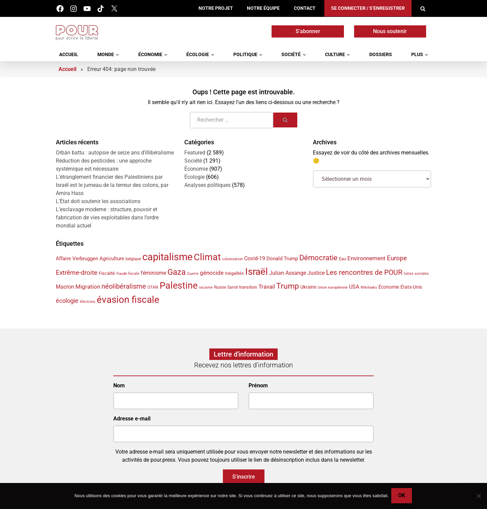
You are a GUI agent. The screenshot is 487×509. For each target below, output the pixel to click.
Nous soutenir (390, 31)
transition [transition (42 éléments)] (248, 287)
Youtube (87, 8)
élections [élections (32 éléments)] (87, 301)
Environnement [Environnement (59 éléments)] (366, 258)
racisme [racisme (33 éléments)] (206, 287)
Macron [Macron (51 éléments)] (65, 287)
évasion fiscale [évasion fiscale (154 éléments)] (128, 299)
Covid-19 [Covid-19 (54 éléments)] (254, 258)
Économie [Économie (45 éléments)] (388, 287)
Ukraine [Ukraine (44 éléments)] (308, 287)
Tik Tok (100, 8)
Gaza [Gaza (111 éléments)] (176, 272)
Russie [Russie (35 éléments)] (220, 287)
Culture (335, 54)
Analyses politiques (207, 185)
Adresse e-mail (131, 418)
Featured (194, 152)
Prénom (258, 385)
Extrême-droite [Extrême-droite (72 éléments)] (76, 272)
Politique (245, 54)
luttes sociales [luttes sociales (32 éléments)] (416, 273)
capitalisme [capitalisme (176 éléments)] (167, 257)
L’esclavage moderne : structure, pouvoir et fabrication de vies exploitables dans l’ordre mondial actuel (107, 217)
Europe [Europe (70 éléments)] (397, 258)
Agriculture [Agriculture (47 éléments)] (111, 259)
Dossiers (380, 54)
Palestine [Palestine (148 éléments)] (179, 285)
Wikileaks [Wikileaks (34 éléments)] (369, 287)
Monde (105, 54)
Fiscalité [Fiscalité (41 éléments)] (107, 273)
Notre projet (216, 8)
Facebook (60, 8)
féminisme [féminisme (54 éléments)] (153, 273)
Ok (402, 496)
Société (291, 54)
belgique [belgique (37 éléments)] (133, 259)
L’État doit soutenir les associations (98, 201)
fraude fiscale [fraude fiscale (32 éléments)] (127, 273)
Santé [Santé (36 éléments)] (232, 287)
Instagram (73, 8)
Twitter (114, 8)
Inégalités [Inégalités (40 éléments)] (234, 273)
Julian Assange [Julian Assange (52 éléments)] (287, 273)
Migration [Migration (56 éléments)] (87, 286)
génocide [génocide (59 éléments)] (212, 272)
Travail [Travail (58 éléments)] (266, 286)
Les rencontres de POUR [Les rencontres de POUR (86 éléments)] (364, 272)
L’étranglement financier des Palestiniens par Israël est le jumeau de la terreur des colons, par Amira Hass (112, 185)
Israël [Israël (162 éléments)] (256, 271)
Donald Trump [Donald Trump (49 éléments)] (282, 259)
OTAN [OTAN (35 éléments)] (152, 287)
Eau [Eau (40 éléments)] (342, 258)
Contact (305, 8)
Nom (119, 385)
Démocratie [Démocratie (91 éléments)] (318, 257)
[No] (478, 496)
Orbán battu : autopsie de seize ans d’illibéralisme (115, 152)
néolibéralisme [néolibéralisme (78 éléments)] (123, 286)
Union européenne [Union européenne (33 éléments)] (333, 287)
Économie (150, 54)
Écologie (197, 54)
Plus (417, 54)
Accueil (68, 54)
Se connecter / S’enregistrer (368, 8)
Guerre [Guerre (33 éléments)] (193, 273)
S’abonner (308, 31)
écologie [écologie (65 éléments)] (67, 300)
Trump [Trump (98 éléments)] (287, 286)
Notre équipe (263, 8)
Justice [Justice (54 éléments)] (316, 273)
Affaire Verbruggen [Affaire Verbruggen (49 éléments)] (77, 259)
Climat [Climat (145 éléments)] (207, 257)
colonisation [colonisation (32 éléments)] (232, 259)
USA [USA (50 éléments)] (354, 287)
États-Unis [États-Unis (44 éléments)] (411, 287)
